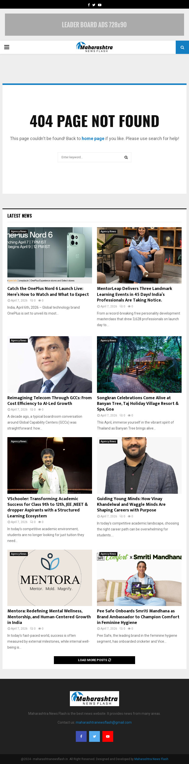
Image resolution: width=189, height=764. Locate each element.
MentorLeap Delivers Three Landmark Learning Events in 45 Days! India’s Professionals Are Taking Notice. (134, 294)
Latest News (19, 215)
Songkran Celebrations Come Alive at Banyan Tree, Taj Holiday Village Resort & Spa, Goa (138, 403)
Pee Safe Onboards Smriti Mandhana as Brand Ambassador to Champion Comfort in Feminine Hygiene (138, 616)
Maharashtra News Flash (151, 759)
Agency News (19, 231)
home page (93, 138)
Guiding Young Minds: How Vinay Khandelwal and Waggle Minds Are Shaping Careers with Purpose (131, 504)
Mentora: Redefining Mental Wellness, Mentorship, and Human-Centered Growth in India (49, 616)
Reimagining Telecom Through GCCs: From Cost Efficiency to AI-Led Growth (49, 400)
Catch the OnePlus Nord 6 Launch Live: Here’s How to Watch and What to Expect (48, 291)
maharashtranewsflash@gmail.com (104, 722)
